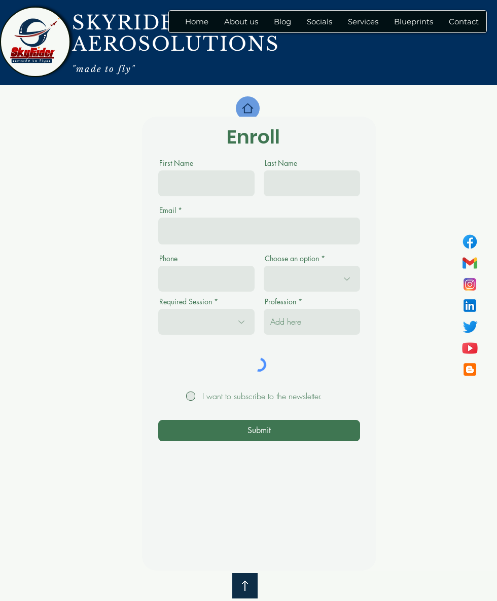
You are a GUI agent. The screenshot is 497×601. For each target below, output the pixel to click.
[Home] (248, 108)
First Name (176, 163)
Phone (168, 258)
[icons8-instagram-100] (470, 284)
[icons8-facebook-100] (470, 241)
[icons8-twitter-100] (470, 327)
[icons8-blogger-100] (470, 369)
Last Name (281, 163)
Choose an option (292, 258)
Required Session (185, 301)
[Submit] (259, 430)
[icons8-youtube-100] (470, 348)
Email (167, 210)
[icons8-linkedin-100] (470, 305)
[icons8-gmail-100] (470, 263)
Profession (280, 301)
